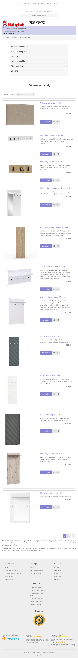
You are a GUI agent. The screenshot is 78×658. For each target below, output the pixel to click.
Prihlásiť (39, 11)
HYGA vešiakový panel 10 (50, 415)
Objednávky (57, 570)
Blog (6, 567)
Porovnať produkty (35, 573)
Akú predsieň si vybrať (36, 598)
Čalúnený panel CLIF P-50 (50, 103)
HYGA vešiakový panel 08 (50, 375)
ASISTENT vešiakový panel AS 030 (54, 227)
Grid (70, 94)
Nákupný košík (58, 576)
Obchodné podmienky (11, 570)
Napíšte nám (9, 579)
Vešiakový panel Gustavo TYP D (52, 454)
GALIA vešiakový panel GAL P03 (53, 266)
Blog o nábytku (25, 3)
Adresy (56, 573)
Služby (34, 3)
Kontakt (55, 3)
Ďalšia (73, 536)
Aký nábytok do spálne (36, 601)
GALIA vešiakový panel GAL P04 (53, 297)
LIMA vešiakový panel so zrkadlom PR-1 (55, 188)
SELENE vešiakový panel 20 (51, 493)
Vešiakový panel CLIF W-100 (51, 135)
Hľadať (32, 567)
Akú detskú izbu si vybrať (37, 590)
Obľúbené (57, 579)
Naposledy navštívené (36, 570)
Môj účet (56, 567)
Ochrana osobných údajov (13, 573)
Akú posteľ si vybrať (36, 587)
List (74, 94)
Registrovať (30, 11)
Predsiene (14, 37)
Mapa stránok (9, 576)
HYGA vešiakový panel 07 (50, 336)
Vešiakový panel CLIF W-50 (51, 162)
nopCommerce (42, 655)
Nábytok (6, 37)
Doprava (41, 3)
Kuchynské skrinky (35, 604)
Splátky (48, 3)
